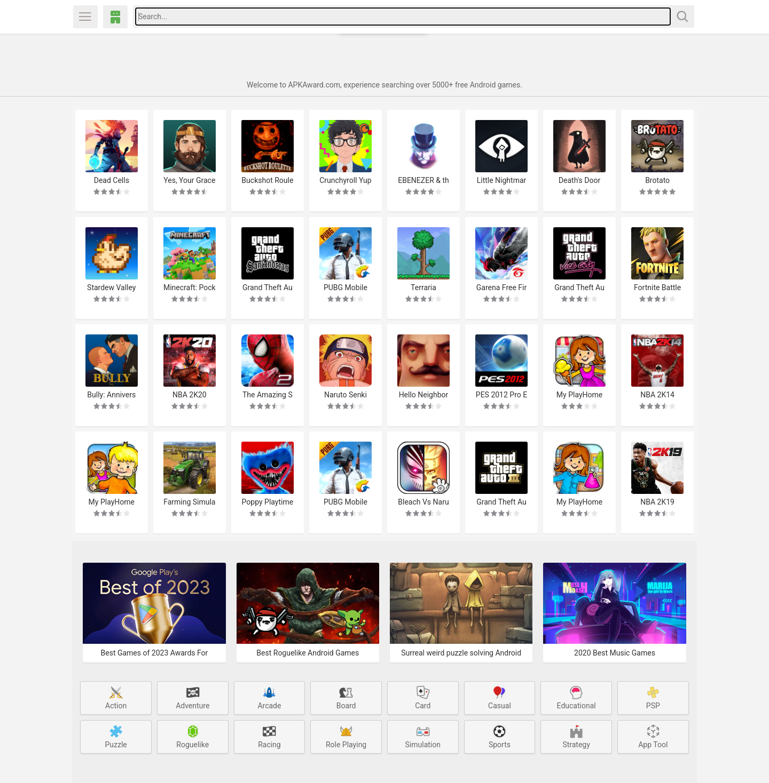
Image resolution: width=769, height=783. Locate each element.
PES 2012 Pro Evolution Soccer (502, 394)
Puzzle (116, 736)
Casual (499, 697)
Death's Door (579, 179)
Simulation (423, 736)
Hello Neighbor (424, 394)
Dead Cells (111, 179)
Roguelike (192, 736)
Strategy (576, 736)
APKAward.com (115, 16)
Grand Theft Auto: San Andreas (267, 287)
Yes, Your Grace (190, 180)
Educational (576, 697)
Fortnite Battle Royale (657, 287)
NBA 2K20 (189, 394)
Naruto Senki (345, 394)
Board (346, 697)
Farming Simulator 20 (190, 502)
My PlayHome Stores (579, 394)
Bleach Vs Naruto (423, 502)
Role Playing (346, 736)
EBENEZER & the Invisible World (423, 180)
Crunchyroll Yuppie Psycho (345, 180)
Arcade (269, 697)
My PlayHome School (579, 502)
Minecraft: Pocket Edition (189, 287)
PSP (653, 697)
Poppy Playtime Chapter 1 (267, 502)
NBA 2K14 (658, 394)
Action (116, 697)
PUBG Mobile (345, 287)
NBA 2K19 (658, 502)
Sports (500, 736)
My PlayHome (111, 502)
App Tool (653, 736)
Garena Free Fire (501, 287)
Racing (269, 736)
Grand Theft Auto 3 (502, 502)
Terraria (423, 287)
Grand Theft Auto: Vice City (580, 287)
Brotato (658, 179)
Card (423, 697)
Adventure (192, 697)
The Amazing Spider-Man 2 (267, 394)
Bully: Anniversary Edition (111, 394)
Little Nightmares (502, 180)
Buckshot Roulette (268, 180)
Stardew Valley (111, 287)
